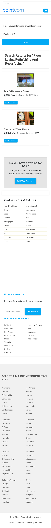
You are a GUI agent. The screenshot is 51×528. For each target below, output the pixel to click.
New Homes (30, 229)
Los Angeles (30, 388)
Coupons (7, 210)
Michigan (5, 445)
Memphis (29, 427)
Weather (29, 222)
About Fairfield (10, 335)
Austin (28, 410)
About (11, 522)
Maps (6, 339)
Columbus (6, 420)
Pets (27, 218)
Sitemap (38, 522)
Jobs (6, 214)
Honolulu (5, 502)
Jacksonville (30, 406)
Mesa (28, 470)
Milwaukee (30, 442)
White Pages (30, 233)
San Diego (30, 399)
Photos (7, 218)
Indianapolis (7, 406)
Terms (29, 522)
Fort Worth (30, 420)
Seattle (5, 434)
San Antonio (7, 399)
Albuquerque (31, 459)
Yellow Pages (31, 214)
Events (28, 226)
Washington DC (32, 434)
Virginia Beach (7, 474)
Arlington (29, 494)
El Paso (5, 427)
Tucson (5, 463)
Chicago (5, 391)
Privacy (20, 522)
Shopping (8, 237)
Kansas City (6, 470)
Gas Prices (8, 332)
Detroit (28, 423)
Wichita (5, 494)
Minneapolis (30, 491)
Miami (28, 484)
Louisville (5, 442)
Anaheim (29, 502)
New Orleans (31, 498)
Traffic (28, 241)
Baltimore (6, 431)
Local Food (8, 329)
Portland (5, 455)
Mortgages (8, 222)
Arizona (29, 413)
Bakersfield (6, 498)
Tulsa (28, 487)
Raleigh (5, 484)
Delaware (29, 445)
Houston (29, 391)
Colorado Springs (9, 480)
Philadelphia (7, 395)
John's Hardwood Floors (16, 91)
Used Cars (8, 352)
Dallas (4, 402)
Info (5, 233)
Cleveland (6, 487)
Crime (6, 226)
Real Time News (10, 206)
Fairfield (7, 325)
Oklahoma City (8, 459)
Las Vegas (29, 455)
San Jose (29, 402)
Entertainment (31, 206)
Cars (6, 229)
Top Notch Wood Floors (16, 129)
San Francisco (7, 410)
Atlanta (28, 474)
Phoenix (29, 395)
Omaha (28, 480)
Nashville (5, 438)
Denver (28, 438)
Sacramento (7, 466)
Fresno (28, 463)
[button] (45, 10)
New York (6, 388)
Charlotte (6, 423)
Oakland (5, 491)
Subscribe (33, 311)
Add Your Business (25, 181)
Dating (6, 241)
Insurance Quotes (35, 325)
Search (26, 42)
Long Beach (30, 466)
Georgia (5, 413)
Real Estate (30, 237)
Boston (28, 431)
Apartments (30, 210)
